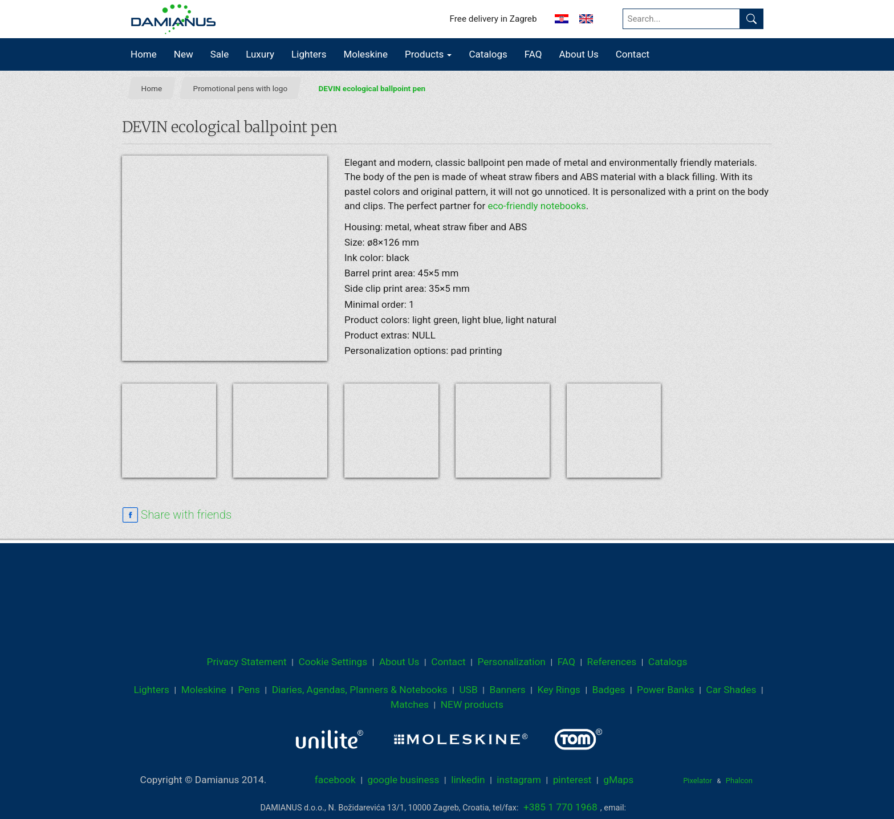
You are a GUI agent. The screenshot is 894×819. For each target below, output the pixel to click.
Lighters (308, 54)
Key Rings (558, 689)
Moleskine (365, 54)
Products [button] (428, 54)
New (183, 54)
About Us (578, 54)
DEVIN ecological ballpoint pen (372, 88)
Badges (608, 689)
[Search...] (682, 19)
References (612, 661)
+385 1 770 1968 (560, 807)
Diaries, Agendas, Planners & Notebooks (360, 689)
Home (144, 54)
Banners (507, 689)
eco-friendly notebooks (536, 205)
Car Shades (731, 689)
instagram (519, 779)
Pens (249, 689)
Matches (410, 704)
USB (468, 689)
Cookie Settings (332, 661)
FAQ (533, 54)
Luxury (260, 54)
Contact (632, 54)
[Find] (751, 19)
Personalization (511, 661)
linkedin (468, 779)
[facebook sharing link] (176, 515)
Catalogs (488, 54)
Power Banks (665, 689)
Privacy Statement (247, 661)
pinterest (572, 779)
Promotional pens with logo (240, 88)
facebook (335, 779)
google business (403, 779)
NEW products (472, 704)
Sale (219, 54)
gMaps (618, 779)
